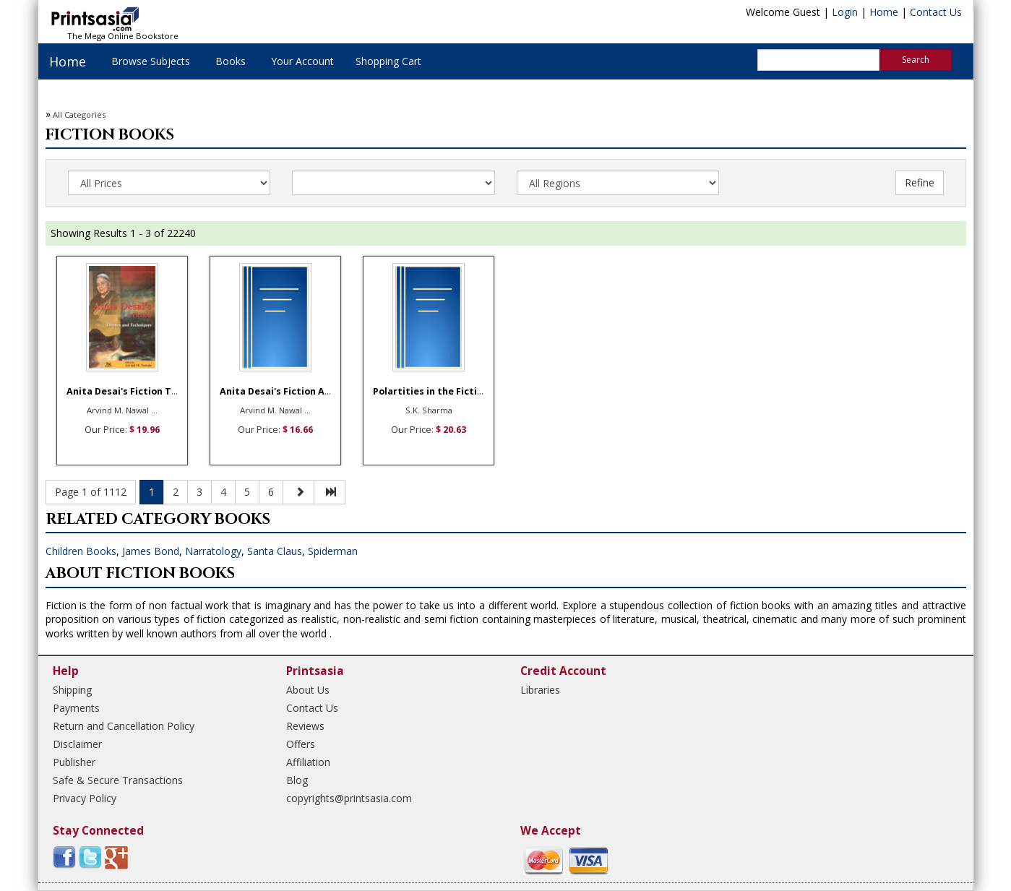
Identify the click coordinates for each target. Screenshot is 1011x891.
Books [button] (230, 61)
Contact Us (936, 12)
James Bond (150, 551)
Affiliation (308, 762)
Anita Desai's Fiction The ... (130, 391)
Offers (300, 744)
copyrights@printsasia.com (349, 798)
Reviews (305, 726)
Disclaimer (77, 744)
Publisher (74, 762)
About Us (308, 690)
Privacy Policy (84, 798)
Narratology (213, 551)
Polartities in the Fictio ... (433, 391)
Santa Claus (274, 551)
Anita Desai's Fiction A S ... (281, 391)
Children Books (81, 551)
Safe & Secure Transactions (118, 780)
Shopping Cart (388, 61)
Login (845, 12)
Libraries (540, 690)
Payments (76, 708)
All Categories (79, 114)
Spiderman (333, 551)
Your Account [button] (302, 61)
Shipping (72, 690)
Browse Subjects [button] (150, 61)
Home (883, 12)
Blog (297, 780)
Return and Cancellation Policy (123, 726)
